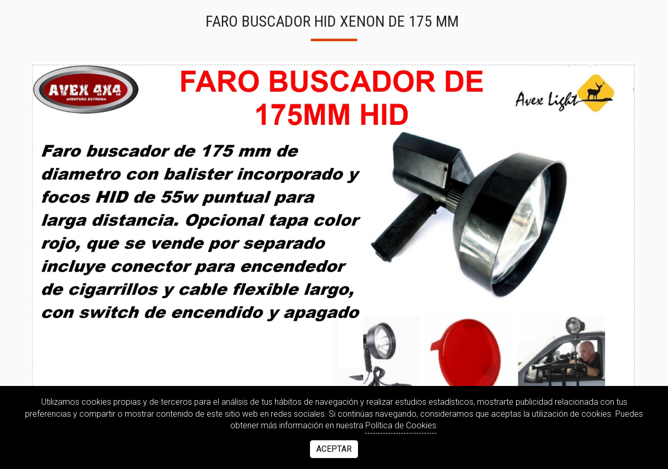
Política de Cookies (400, 425)
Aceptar (334, 449)
